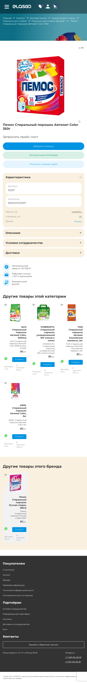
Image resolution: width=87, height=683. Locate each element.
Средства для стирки (63, 18)
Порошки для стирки (15, 21)
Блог (5, 629)
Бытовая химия (38, 18)
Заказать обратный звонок (43, 644)
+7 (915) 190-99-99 (73, 662)
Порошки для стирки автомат (48, 21)
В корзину (19, 359)
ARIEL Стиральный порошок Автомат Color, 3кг (18, 410)
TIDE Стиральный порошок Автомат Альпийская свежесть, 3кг (75, 334)
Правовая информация (14, 585)
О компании (8, 570)
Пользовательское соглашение (18, 595)
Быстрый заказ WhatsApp (43, 155)
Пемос (78, 221)
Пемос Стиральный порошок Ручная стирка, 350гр (17, 502)
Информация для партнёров (16, 614)
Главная (7, 18)
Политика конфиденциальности (18, 590)
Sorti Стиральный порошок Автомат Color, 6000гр (18, 332)
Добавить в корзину (43, 146)
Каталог (20, 18)
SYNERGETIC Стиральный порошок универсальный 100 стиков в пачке (45, 334)
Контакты (7, 619)
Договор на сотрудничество (16, 624)
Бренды (6, 580)
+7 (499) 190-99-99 (73, 657)
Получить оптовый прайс (43, 164)
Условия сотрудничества (14, 609)
